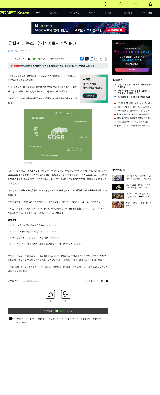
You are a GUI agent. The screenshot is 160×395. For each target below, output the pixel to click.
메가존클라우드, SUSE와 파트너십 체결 (30, 238)
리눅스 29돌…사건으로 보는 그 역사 (28, 231)
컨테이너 (97, 319)
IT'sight (108, 13)
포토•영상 (147, 13)
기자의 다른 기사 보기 (97, 281)
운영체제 (86, 319)
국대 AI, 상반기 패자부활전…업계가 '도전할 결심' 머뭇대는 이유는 (42, 244)
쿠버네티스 (22, 323)
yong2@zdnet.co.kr (31, 281)
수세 (52, 319)
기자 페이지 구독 (39, 59)
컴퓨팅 (10, 51)
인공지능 (54, 13)
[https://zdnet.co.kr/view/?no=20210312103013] (82, 58)
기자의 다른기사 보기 (56, 59)
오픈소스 (31, 319)
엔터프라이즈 (73, 319)
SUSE (61, 319)
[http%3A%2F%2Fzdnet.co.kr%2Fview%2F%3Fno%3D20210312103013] (91, 58)
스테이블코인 (74, 13)
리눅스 (20, 319)
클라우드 (42, 319)
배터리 (92, 13)
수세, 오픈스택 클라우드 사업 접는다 (28, 225)
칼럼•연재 (127, 13)
